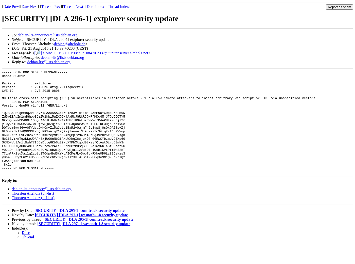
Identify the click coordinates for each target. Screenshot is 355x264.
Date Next (30, 6)
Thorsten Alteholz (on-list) (33, 214)
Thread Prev (51, 6)
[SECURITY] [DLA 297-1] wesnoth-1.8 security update (81, 235)
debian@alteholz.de (69, 44)
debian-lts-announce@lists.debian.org (47, 35)
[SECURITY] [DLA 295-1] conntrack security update (79, 231)
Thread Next (73, 6)
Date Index (95, 6)
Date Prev (11, 6)
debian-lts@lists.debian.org (62, 57)
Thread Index (118, 6)
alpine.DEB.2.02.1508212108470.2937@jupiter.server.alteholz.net (95, 53)
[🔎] (38, 53)
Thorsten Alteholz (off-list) (33, 218)
